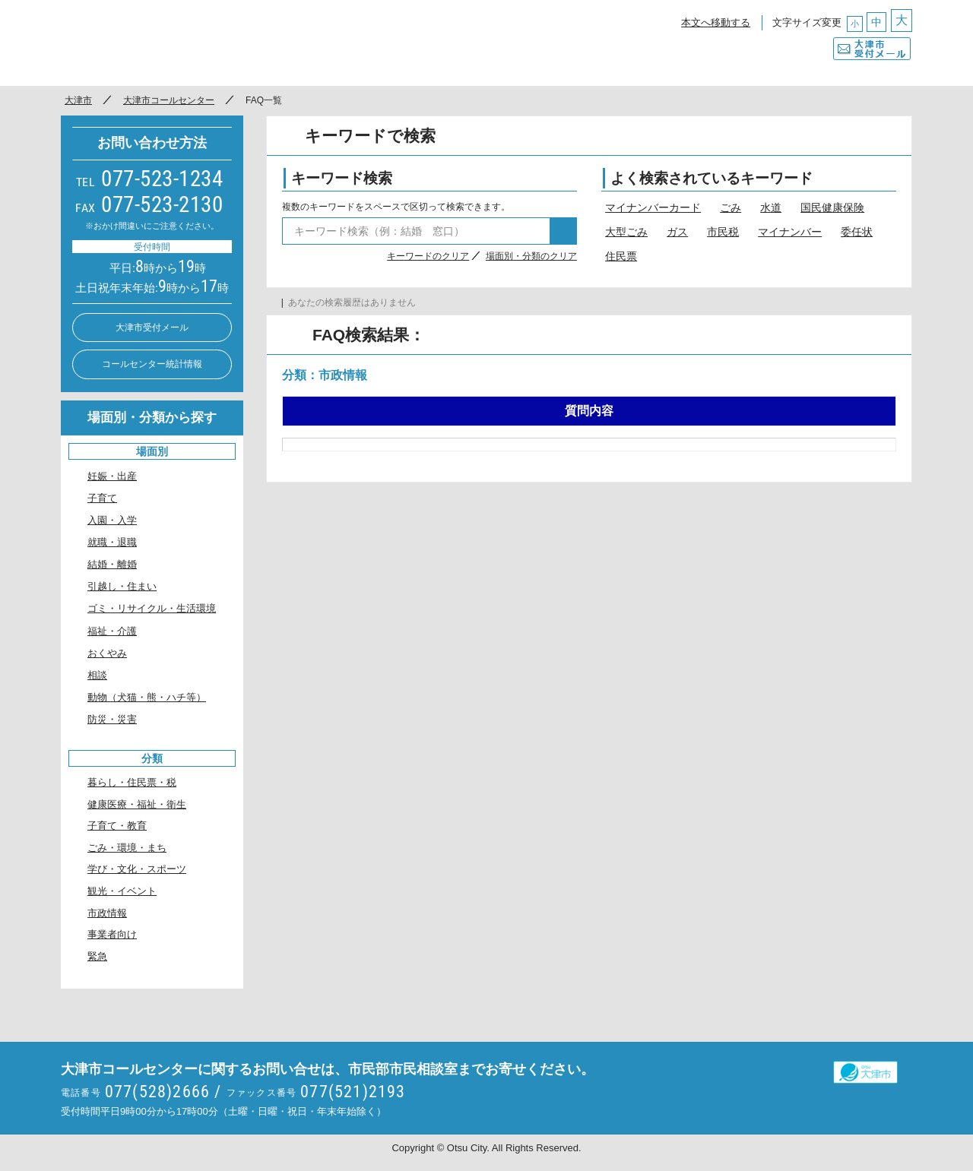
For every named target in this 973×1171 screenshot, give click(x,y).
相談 (97, 675)
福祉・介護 (112, 631)
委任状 (857, 232)
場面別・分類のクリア (531, 256)
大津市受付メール (872, 44)
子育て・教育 (117, 825)
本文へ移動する (715, 22)
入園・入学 (112, 520)
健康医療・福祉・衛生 (136, 804)
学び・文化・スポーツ (136, 869)
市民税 (723, 232)
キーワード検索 (341, 178)
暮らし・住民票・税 (131, 782)
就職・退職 (112, 542)
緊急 (97, 956)
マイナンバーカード (653, 207)
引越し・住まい (122, 586)
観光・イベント (122, 891)
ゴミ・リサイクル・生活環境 (151, 608)
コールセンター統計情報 (152, 364)
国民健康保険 (832, 207)
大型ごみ (626, 232)
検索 (563, 231)
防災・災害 (112, 719)
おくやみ (107, 653)
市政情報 (107, 913)
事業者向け (112, 934)
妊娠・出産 (112, 476)
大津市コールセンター (168, 100)
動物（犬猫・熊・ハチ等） (146, 697)
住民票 (621, 256)
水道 (770, 207)
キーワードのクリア (428, 256)
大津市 (78, 100)
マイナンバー (790, 232)
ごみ (730, 207)
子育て (102, 498)
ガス (677, 232)
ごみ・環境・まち (126, 847)
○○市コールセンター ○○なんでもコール (201, 41)
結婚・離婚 (112, 564)
